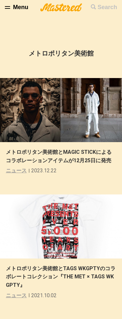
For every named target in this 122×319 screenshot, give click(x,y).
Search (107, 7)
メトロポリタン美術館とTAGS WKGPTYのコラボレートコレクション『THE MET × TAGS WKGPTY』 (60, 276)
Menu (20, 7)
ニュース (16, 170)
